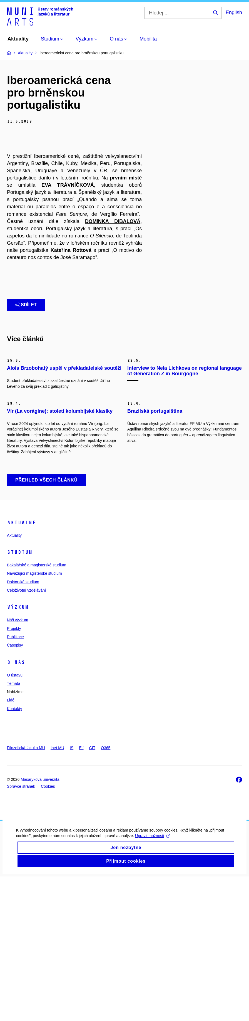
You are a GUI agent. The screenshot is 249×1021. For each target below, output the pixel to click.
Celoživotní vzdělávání (26, 735)
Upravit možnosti (153, 987)
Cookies (48, 931)
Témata (13, 828)
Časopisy (15, 789)
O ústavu (15, 819)
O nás (16, 807)
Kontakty (14, 853)
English (234, 12)
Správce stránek (21, 931)
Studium (19, 697)
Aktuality (14, 680)
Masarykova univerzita (40, 924)
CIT (92, 892)
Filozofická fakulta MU (26, 892)
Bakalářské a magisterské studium (36, 709)
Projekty (14, 773)
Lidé (10, 844)
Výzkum (18, 752)
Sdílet (26, 397)
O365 (105, 892)
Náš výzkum (17, 764)
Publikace (15, 781)
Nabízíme (15, 836)
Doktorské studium (23, 726)
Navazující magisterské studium (34, 718)
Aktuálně (21, 667)
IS (71, 892)
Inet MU (57, 892)
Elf (81, 892)
